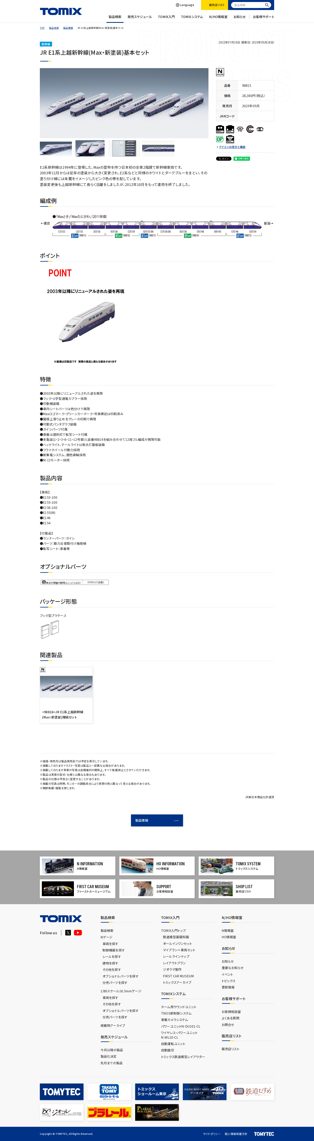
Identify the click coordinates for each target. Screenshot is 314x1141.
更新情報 (228, 987)
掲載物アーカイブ (113, 1025)
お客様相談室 (231, 1011)
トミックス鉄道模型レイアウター (183, 1056)
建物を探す (110, 963)
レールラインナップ (176, 956)
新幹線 (46, 44)
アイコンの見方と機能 (232, 147)
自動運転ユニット (173, 1043)
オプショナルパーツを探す (120, 976)
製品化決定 (109, 1056)
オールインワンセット (177, 943)
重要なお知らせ (233, 967)
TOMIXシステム (192, 18)
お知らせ (239, 18)
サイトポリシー (212, 1134)
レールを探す (112, 956)
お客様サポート (264, 18)
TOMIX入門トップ (173, 930)
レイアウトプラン (174, 962)
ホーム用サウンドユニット (178, 1006)
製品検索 (115, 18)
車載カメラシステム (174, 1019)
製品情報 (68, 27)
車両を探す (110, 943)
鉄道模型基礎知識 (176, 936)
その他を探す (112, 969)
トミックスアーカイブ (177, 982)
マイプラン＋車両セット (179, 949)
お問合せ (228, 1024)
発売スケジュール (140, 18)
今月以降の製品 (112, 1049)
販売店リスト (230, 1048)
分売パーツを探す (115, 982)
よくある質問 (230, 1018)
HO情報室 (229, 936)
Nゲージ (107, 937)
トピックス (228, 980)
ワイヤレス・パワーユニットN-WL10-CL (179, 1034)
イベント (227, 974)
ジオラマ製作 (172, 969)
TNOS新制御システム (176, 1013)
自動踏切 (167, 1050)
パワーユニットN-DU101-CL (180, 1026)
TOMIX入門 (166, 18)
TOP (42, 27)
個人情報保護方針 (236, 1134)
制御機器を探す (114, 950)
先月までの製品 (112, 1062)
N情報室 (228, 930)
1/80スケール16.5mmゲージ (121, 991)
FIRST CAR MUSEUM (178, 976)
